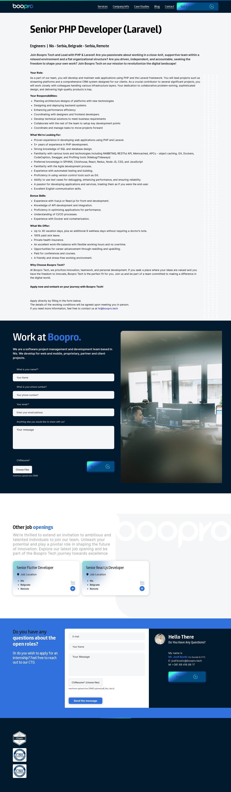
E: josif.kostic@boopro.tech (185, 660)
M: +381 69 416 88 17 (181, 664)
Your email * (23, 404)
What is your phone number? (32, 386)
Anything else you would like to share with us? (41, 421)
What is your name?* (27, 369)
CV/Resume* (23, 460)
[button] (22, 469)
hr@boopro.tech (108, 308)
